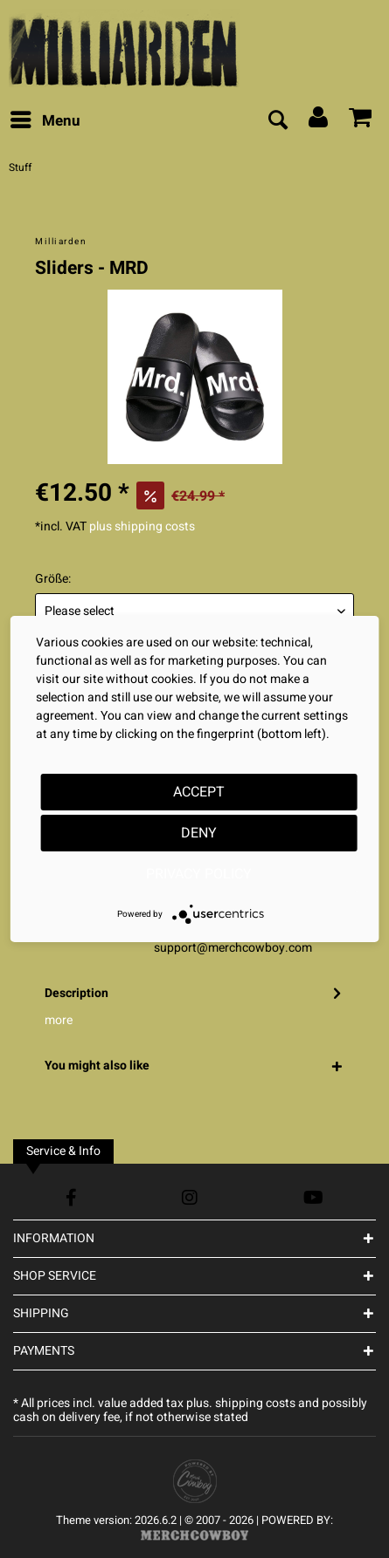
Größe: (53, 579)
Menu (45, 119)
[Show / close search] (277, 121)
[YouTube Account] (313, 1197)
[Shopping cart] (361, 121)
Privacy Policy (199, 874)
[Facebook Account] (71, 1197)
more (59, 1020)
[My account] (319, 121)
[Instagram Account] (190, 1197)
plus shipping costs (142, 526)
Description (76, 993)
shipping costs (255, 1403)
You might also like (97, 1065)
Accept (199, 792)
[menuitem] (44, 121)
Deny (199, 833)
